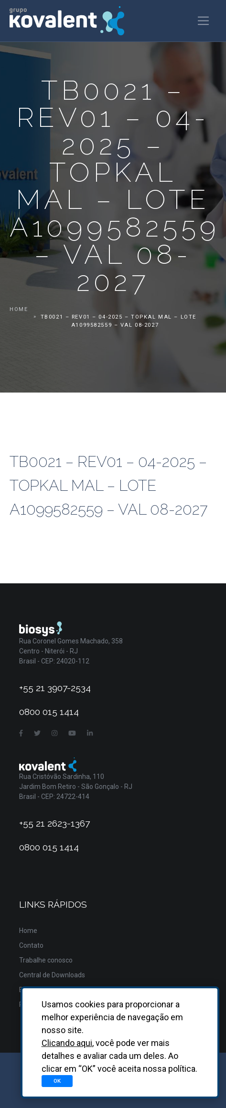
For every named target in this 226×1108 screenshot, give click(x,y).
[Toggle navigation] (203, 20)
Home (19, 309)
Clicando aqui (67, 1043)
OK (57, 1080)
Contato (31, 945)
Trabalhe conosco (46, 960)
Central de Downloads (52, 975)
